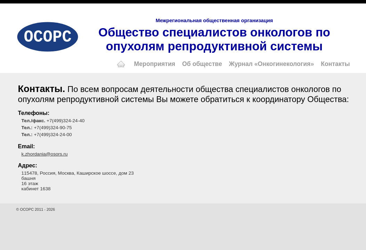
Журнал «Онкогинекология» (271, 63)
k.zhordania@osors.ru (45, 154)
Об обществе (202, 63)
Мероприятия (155, 63)
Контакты (335, 63)
